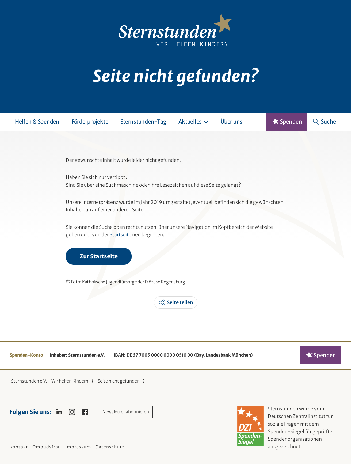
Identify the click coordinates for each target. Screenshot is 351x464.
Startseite (120, 235)
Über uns (231, 121)
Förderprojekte (89, 121)
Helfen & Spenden (37, 121)
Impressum (78, 447)
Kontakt (19, 447)
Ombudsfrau (46, 447)
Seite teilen (180, 302)
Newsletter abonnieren (125, 411)
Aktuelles (193, 121)
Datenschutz (110, 447)
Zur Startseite (99, 256)
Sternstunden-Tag (143, 121)
